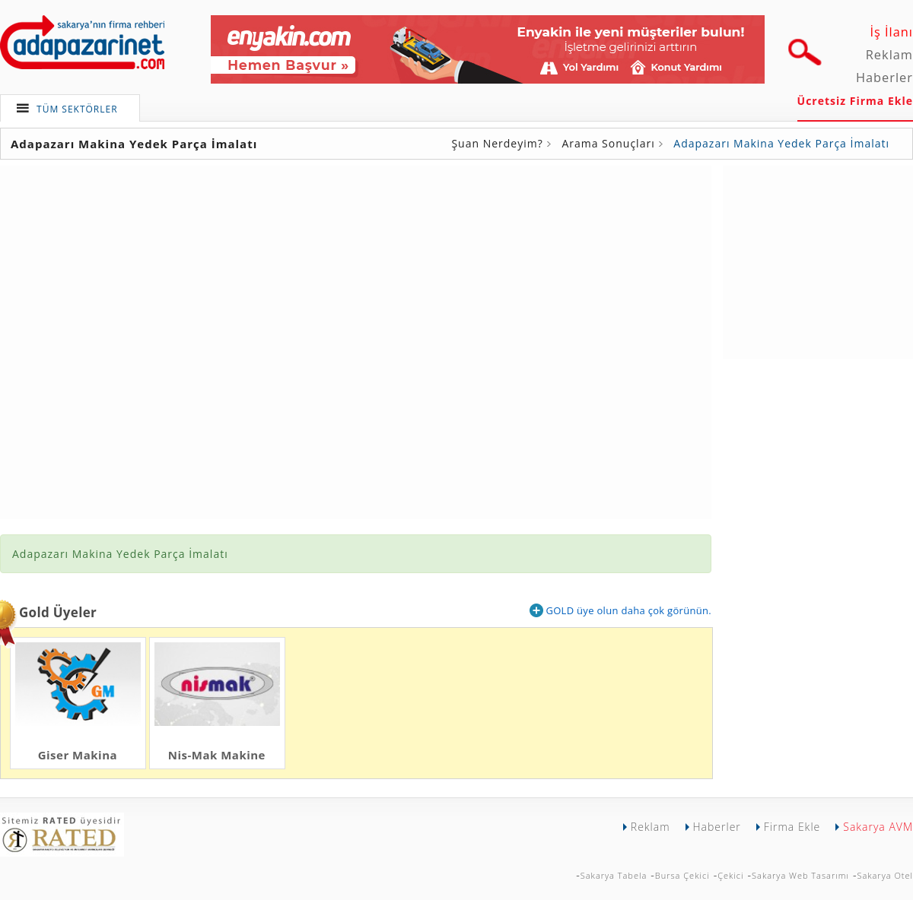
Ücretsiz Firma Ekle (855, 100)
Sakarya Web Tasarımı (800, 875)
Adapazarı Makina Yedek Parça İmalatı (781, 143)
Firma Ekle (792, 826)
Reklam (889, 54)
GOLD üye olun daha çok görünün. (620, 610)
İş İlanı (891, 32)
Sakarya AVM (878, 826)
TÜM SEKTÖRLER (77, 109)
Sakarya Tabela (614, 875)
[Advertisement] (818, 261)
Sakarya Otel (885, 875)
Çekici (730, 875)
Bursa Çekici (682, 875)
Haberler (884, 77)
